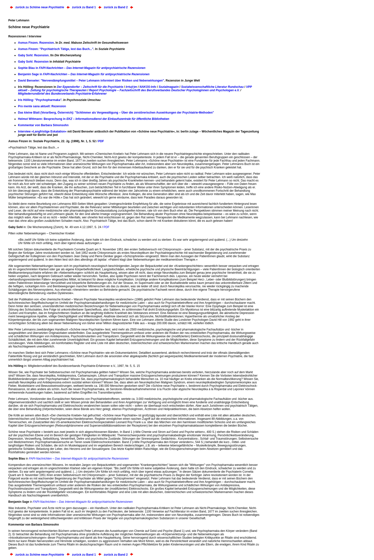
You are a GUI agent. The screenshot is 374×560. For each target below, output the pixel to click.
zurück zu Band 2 (116, 7)
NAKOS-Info (148, 87)
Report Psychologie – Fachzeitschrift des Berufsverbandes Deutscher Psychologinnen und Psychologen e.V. (164, 90)
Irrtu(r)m (131, 87)
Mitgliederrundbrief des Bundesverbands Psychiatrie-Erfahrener (62, 93)
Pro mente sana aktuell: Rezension (42, 106)
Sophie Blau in (81, 68)
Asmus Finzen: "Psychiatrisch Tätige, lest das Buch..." (55, 49)
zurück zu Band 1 (84, 7)
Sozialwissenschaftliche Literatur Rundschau (212, 87)
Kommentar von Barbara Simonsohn (43, 125)
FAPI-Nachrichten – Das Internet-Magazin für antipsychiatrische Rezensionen (79, 458)
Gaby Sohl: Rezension (33, 55)
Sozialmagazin (169, 87)
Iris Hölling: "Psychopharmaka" (40, 100)
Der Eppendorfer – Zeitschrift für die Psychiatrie (90, 87)
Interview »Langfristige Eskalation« (42, 131)
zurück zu (40, 7)
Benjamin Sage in (83, 74)
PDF (101, 141)
